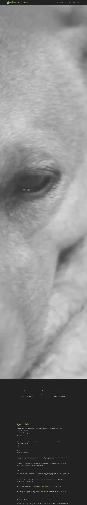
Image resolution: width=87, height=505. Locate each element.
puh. (57, 393)
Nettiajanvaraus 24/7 (26, 393)
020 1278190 (29, 395)
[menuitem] (70, 2)
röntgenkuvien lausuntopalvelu (46, 486)
